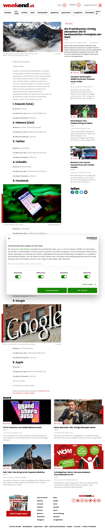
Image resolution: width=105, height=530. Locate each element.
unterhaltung (58, 513)
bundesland (42, 13)
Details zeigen (88, 284)
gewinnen (55, 13)
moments (76, 73)
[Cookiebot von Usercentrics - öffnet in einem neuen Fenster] (88, 238)
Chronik (75, 158)
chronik (40, 504)
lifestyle (8, 13)
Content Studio (15, 527)
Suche (62, 5)
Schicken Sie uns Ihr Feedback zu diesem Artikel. (31, 392)
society (24, 13)
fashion (40, 507)
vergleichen (58, 520)
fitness (40, 510)
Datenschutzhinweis (57, 527)
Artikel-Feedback (89, 527)
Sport (74, 117)
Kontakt (77, 527)
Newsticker (74, 5)
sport (55, 510)
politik (55, 501)
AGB (46, 527)
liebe (55, 498)
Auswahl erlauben (52, 290)
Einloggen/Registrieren (93, 5)
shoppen (40, 520)
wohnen (56, 517)
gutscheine (66, 13)
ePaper (70, 527)
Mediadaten (27, 527)
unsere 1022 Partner (22, 249)
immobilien (89, 13)
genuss (40, 513)
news (32, 13)
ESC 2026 (16, 12)
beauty (40, 501)
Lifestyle (70, 24)
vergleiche (78, 13)
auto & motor (42, 498)
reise (55, 504)
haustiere (41, 517)
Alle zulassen (82, 290)
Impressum (38, 527)
